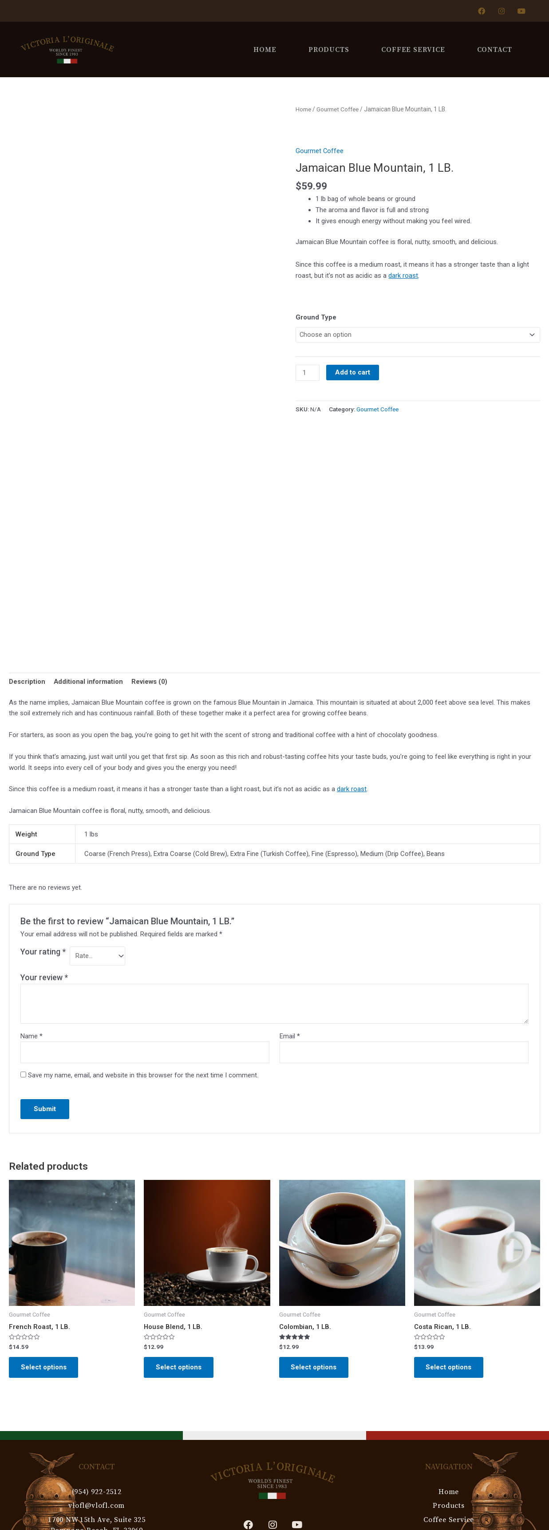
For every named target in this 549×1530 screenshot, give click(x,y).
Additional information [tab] (89, 682)
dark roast (403, 275)
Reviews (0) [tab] (150, 682)
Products (328, 49)
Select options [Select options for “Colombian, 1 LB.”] (315, 1369)
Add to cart (353, 373)
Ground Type (316, 317)
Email (290, 1037)
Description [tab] (27, 682)
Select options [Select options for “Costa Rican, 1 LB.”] (450, 1369)
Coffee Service (413, 49)
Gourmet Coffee (339, 109)
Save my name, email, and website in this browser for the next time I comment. (143, 1076)
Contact (494, 49)
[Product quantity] (308, 373)
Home (264, 49)
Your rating (43, 951)
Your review (44, 977)
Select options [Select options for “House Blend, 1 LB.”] (180, 1369)
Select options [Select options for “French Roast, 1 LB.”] (45, 1369)
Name (31, 1037)
